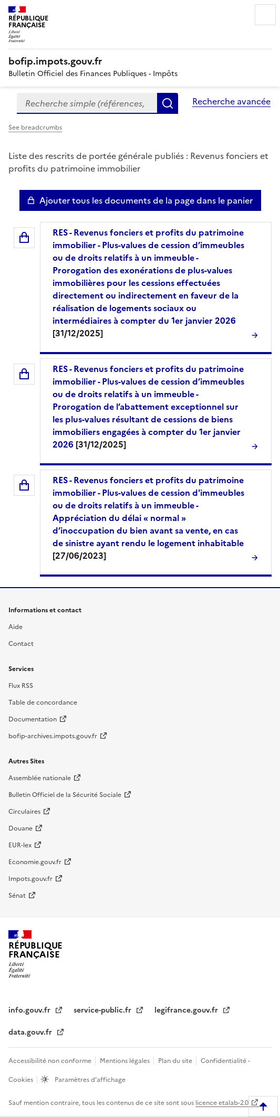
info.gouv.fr (30, 1010)
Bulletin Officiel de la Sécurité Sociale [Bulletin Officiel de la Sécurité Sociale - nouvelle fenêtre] (64, 795)
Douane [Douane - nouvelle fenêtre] (20, 828)
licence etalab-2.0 (221, 1103)
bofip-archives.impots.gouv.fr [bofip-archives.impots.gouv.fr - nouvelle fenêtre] (52, 736)
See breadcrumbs (35, 127)
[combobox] (87, 103)
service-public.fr (103, 1010)
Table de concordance (42, 702)
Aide (15, 627)
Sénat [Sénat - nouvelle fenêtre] (17, 895)
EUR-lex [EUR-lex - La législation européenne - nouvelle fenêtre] (20, 845)
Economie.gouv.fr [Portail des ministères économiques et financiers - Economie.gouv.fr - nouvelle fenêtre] (34, 862)
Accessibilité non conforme (50, 1061)
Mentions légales (125, 1061)
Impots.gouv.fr (30, 879)
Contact (21, 643)
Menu (265, 14)
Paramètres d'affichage (89, 1079)
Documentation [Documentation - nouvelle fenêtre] (32, 719)
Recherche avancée (231, 101)
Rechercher (167, 103)
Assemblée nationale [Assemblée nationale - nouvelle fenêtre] (39, 778)
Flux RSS (20, 685)
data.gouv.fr (31, 1032)
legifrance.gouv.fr (187, 1010)
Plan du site (176, 1061)
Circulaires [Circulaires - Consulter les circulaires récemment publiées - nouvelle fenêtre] (24, 811)
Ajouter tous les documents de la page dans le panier (146, 200)
